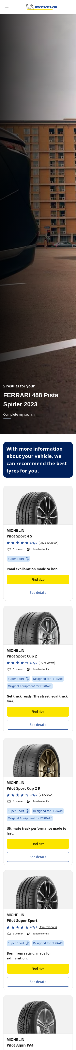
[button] (32, 542)
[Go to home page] (42, 7)
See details (38, 592)
